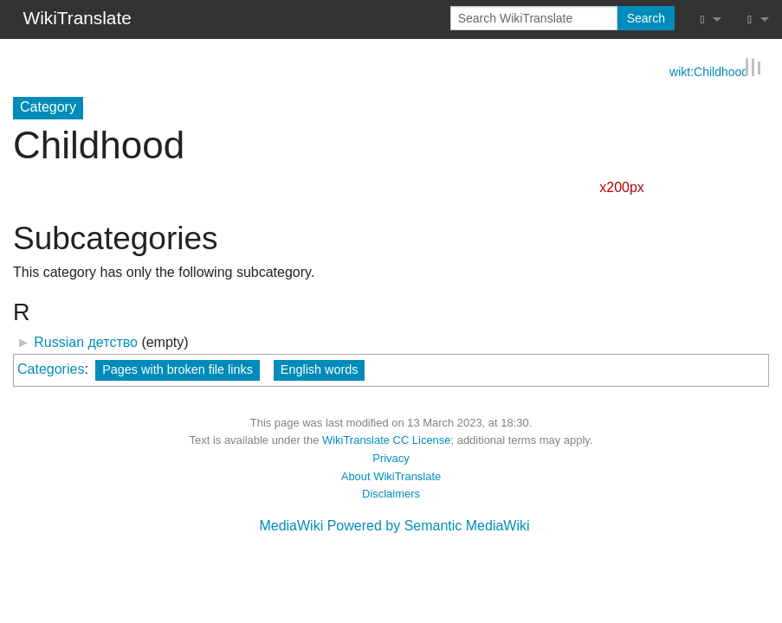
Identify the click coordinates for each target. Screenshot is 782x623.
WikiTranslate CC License (386, 439)
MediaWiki (291, 524)
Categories (50, 368)
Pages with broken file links (177, 369)
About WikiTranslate (391, 475)
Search (646, 18)
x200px (621, 186)
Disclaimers (391, 492)
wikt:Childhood (708, 70)
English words (320, 369)
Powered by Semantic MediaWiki (428, 524)
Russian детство (86, 341)
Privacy (390, 457)
